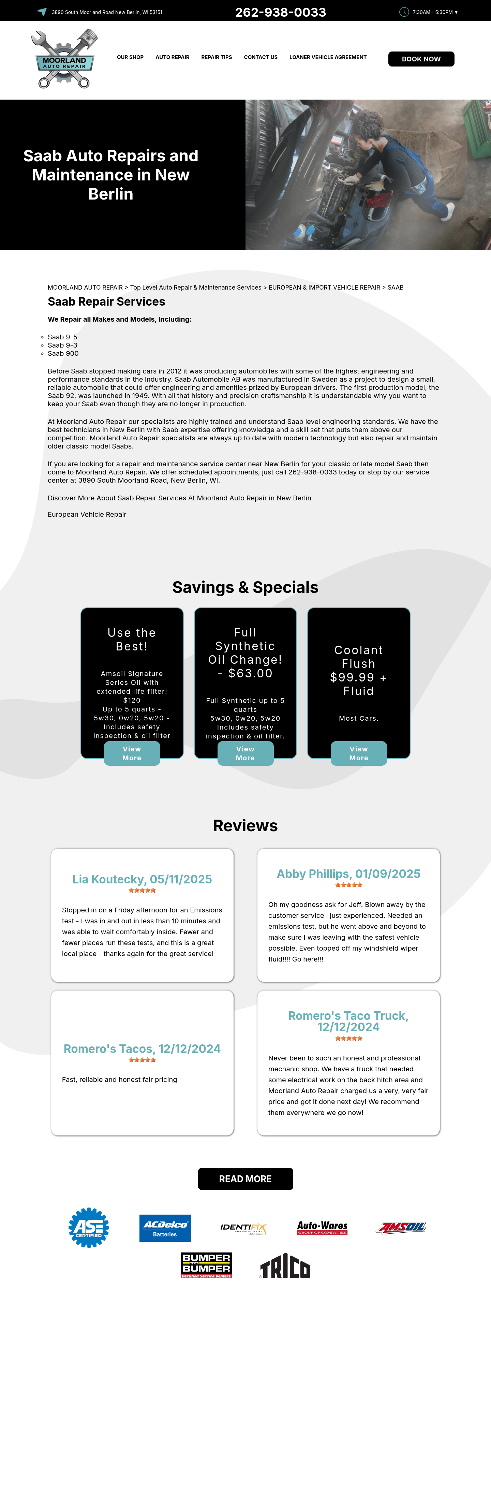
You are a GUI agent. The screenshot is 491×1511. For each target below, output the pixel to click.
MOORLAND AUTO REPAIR (85, 287)
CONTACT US (261, 57)
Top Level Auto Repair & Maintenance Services (196, 287)
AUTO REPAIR (172, 57)
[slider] (142, 890)
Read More (245, 1179)
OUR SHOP (130, 57)
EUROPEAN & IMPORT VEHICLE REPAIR (324, 287)
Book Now (421, 59)
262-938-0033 (281, 12)
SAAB (396, 287)
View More (132, 753)
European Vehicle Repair (87, 514)
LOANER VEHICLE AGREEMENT (328, 57)
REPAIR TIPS (217, 57)
